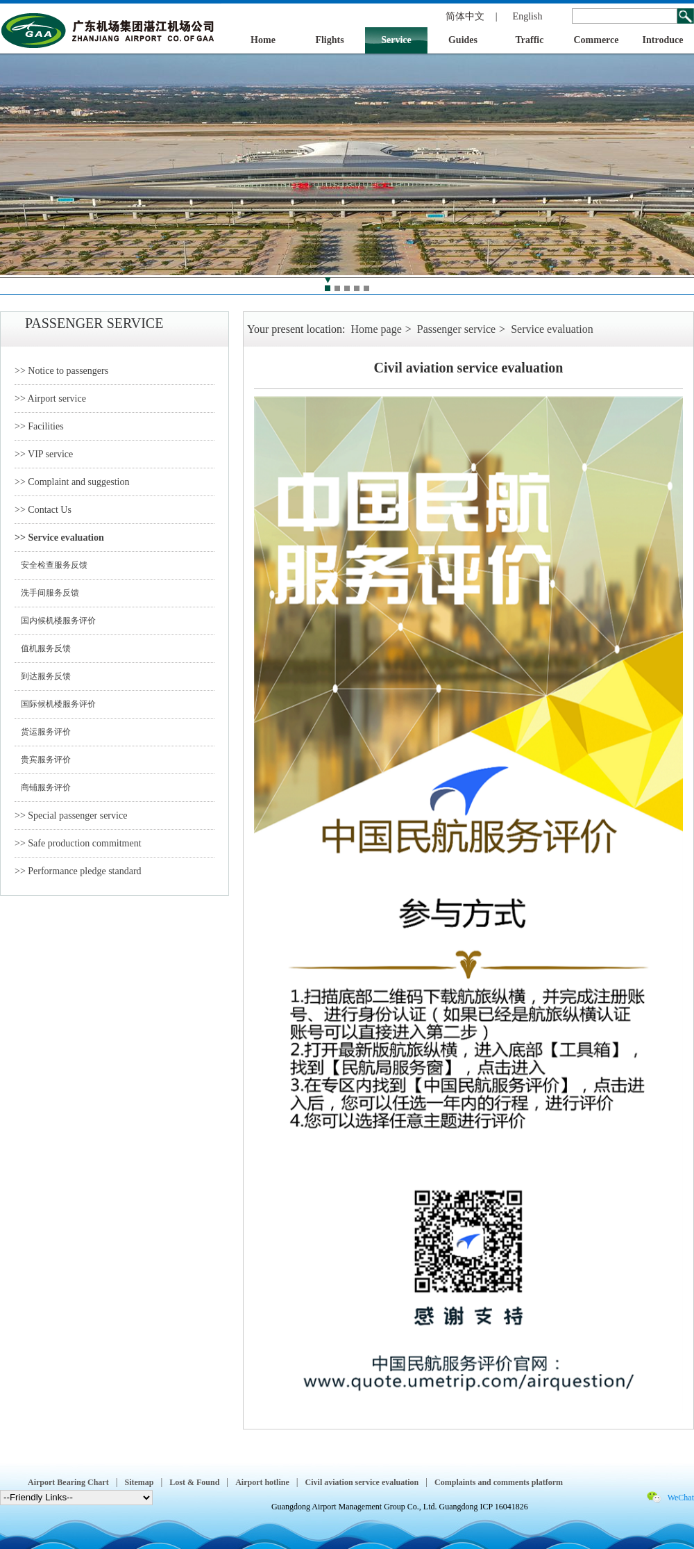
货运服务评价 (43, 732)
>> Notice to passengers (61, 371)
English (528, 16)
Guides (462, 40)
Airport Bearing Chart (68, 1482)
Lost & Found (194, 1482)
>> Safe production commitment (78, 843)
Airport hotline (262, 1482)
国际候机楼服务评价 (55, 704)
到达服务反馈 (43, 676)
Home (263, 40)
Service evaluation (552, 329)
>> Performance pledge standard (78, 871)
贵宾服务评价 (43, 759)
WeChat (681, 1497)
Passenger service (456, 329)
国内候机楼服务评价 (55, 620)
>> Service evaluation (59, 537)
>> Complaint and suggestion (72, 482)
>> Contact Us (43, 510)
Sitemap (138, 1482)
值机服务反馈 (43, 648)
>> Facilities (39, 426)
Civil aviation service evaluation (362, 1482)
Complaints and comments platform (498, 1482)
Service (396, 40)
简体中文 (465, 16)
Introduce (663, 40)
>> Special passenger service (71, 815)
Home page (375, 329)
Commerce (595, 40)
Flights (329, 40)
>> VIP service (44, 454)
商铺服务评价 (43, 787)
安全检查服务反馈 (51, 565)
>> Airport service (50, 398)
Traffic (530, 40)
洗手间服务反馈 (47, 593)
